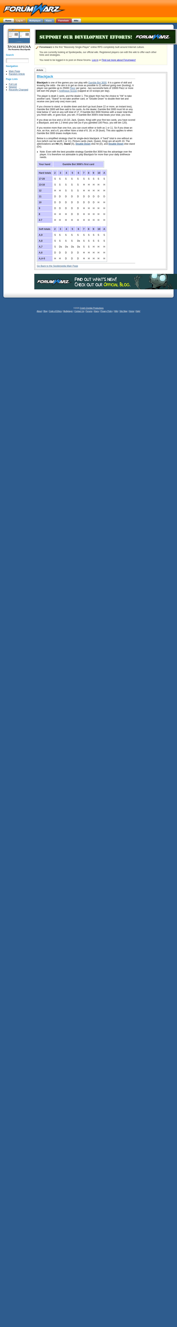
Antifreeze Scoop (68, 91)
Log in (95, 60)
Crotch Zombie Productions (91, 308)
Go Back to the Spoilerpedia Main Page (57, 266)
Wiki (116, 311)
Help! (138, 311)
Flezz (72, 88)
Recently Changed (18, 89)
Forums (89, 311)
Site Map (123, 311)
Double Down (83, 144)
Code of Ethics (55, 311)
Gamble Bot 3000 (97, 82)
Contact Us (79, 311)
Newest (13, 87)
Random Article (17, 74)
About (39, 311)
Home (131, 311)
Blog (45, 311)
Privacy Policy (106, 311)
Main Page (14, 71)
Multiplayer (68, 311)
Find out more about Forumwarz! (119, 60)
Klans (96, 311)
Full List (13, 84)
